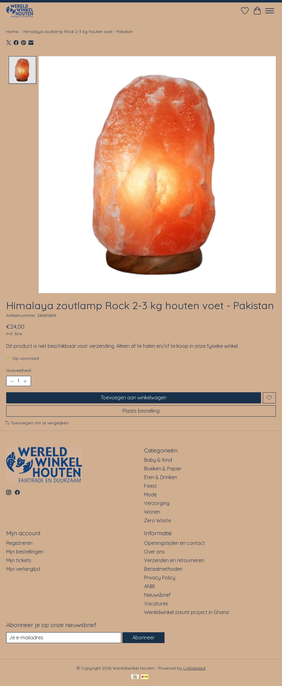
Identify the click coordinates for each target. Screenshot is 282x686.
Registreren (19, 543)
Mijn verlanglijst (23, 569)
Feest (150, 486)
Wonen (152, 512)
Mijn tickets (18, 560)
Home (12, 31)
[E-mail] (63, 637)
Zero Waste (157, 520)
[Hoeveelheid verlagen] (12, 381)
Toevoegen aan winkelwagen (133, 398)
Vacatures (156, 603)
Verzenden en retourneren (174, 560)
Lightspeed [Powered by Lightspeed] (194, 668)
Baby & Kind (158, 460)
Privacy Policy (159, 577)
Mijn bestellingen (24, 552)
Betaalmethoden (163, 569)
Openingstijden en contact (174, 543)
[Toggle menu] (269, 11)
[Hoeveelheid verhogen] (25, 381)
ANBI (149, 586)
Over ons (154, 552)
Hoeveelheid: (19, 370)
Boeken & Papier (163, 468)
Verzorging (156, 503)
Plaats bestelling (141, 411)
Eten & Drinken (160, 477)
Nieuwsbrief (157, 595)
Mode (150, 494)
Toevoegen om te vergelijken (37, 422)
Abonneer (143, 637)
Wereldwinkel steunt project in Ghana (186, 612)
